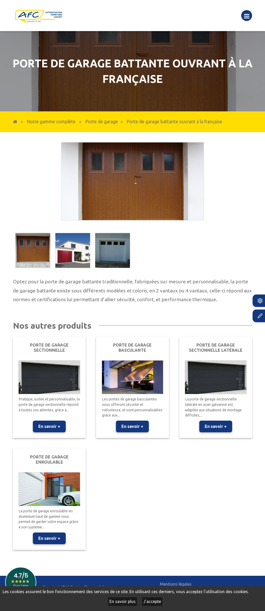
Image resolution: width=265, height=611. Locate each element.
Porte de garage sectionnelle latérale (215, 348)
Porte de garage (101, 121)
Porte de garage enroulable (49, 459)
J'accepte (152, 601)
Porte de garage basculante (132, 348)
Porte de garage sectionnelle (49, 348)
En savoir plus (122, 601)
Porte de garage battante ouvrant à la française (174, 121)
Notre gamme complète (51, 121)
